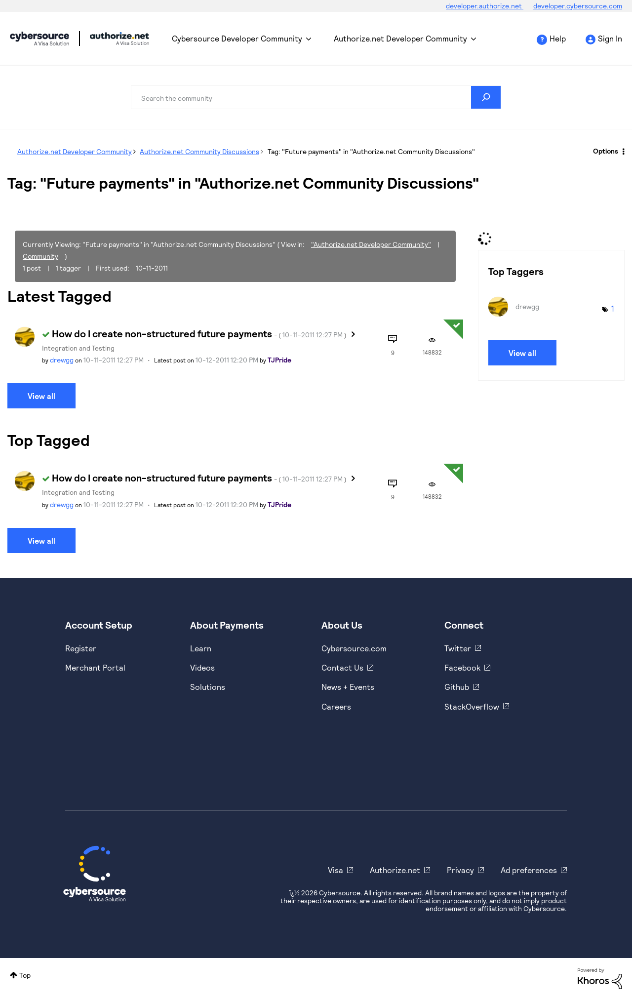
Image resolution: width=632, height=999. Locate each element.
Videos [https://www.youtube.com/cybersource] (202, 667)
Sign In (610, 38)
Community (40, 256)
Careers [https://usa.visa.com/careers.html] (336, 706)
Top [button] (25, 975)
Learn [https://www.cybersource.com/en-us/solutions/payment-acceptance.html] (200, 648)
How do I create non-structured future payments (199, 333)
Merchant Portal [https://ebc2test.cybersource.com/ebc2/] (95, 667)
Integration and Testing (78, 348)
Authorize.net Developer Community (400, 38)
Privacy (460, 870)
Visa (335, 870)
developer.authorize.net (484, 5)
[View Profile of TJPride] (279, 360)
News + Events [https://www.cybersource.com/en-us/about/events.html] (347, 686)
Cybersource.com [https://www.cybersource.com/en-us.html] (354, 648)
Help (558, 38)
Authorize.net (395, 870)
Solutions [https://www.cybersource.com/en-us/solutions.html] (207, 686)
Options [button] (605, 151)
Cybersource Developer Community (39, 38)
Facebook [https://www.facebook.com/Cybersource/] (462, 667)
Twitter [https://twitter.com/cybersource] (457, 648)
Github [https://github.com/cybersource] (456, 686)
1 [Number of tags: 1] (612, 308)
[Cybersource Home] (94, 873)
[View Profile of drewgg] (62, 360)
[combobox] (316, 97)
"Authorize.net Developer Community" (371, 244)
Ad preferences (529, 870)
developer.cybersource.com (577, 5)
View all (41, 395)
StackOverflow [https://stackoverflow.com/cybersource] (471, 706)
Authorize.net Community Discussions (199, 151)
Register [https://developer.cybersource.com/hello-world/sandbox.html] (80, 648)
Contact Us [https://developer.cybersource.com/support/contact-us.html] (342, 667)
